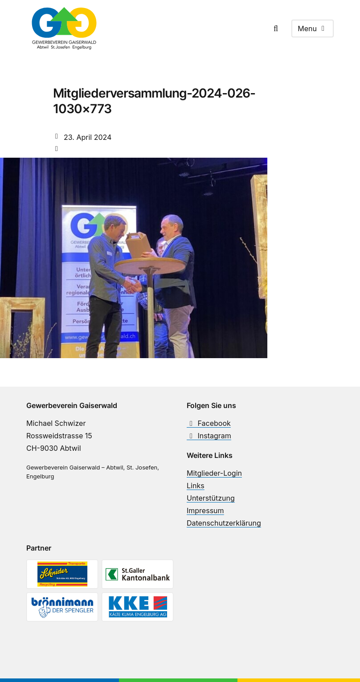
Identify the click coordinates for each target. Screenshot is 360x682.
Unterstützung (211, 498)
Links (196, 485)
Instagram (209, 435)
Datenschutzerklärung (224, 523)
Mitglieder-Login (214, 473)
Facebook (209, 423)
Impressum (205, 510)
